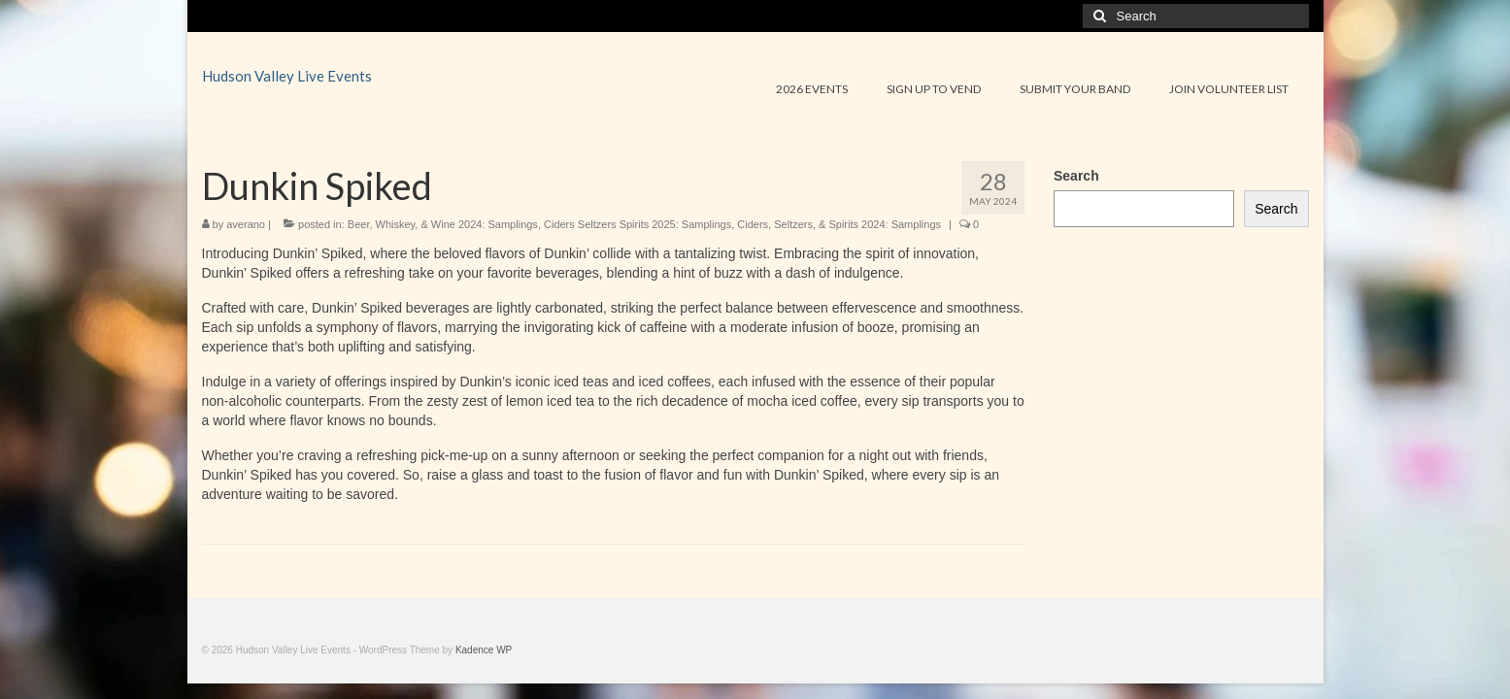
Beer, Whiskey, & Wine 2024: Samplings (443, 224)
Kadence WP (483, 650)
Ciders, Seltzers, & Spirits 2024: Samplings (839, 224)
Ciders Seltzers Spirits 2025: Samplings (637, 224)
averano (245, 224)
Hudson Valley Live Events (287, 75)
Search (1076, 175)
